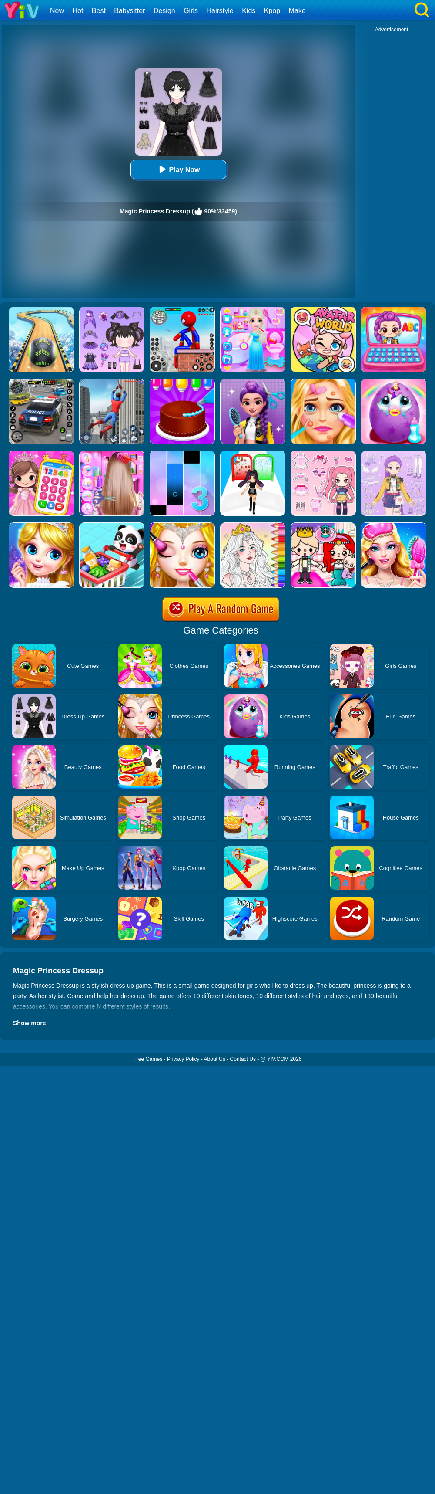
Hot (77, 10)
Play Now (178, 169)
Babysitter (129, 10)
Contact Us (243, 1059)
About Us (214, 1059)
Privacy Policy (183, 1059)
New (57, 10)
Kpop (272, 10)
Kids (248, 10)
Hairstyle (220, 10)
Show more (29, 1023)
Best (99, 10)
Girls (191, 10)
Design (164, 10)
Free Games (147, 1059)
